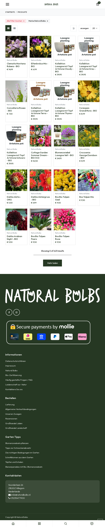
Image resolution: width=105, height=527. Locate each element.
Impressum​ (10, 365)
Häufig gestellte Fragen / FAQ (18, 380)
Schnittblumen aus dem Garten (19, 457)
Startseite (10, 12)
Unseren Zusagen (13, 414)
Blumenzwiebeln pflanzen (17, 443)
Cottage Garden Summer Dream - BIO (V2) (39, 155)
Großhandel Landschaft (16, 428)
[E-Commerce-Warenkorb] (98, 4)
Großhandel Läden (13, 423)
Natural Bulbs (11, 370)
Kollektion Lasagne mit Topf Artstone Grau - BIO (88, 67)
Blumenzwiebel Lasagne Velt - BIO (64, 153)
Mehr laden (52, 263)
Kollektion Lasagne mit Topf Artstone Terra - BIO (40, 112)
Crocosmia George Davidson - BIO (88, 155)
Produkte (22, 12)
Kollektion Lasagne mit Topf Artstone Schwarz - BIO (16, 156)
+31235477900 (17, 498)
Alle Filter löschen (16, 21)
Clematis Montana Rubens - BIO (16, 64)
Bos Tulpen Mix (86, 197)
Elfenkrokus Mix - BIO (39, 64)
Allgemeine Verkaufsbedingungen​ (20, 409)
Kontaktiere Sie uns (14, 389)
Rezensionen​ (11, 418)
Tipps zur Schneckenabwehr (18, 448)
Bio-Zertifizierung (13, 375)
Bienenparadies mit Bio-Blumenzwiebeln (23, 467)
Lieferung (9, 404)
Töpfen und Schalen (14, 462)
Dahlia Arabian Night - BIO (14, 237)
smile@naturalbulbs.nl (20, 494)
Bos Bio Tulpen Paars (38, 237)
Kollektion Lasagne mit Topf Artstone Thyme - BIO (64, 112)
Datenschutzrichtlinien (15, 361)
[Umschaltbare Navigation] (7, 4)
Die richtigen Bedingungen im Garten (22, 452)
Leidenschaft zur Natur (16, 384)
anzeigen (84, 28)
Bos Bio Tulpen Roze (62, 237)
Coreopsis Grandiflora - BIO (88, 109)
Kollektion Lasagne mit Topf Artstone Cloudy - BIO (64, 67)
